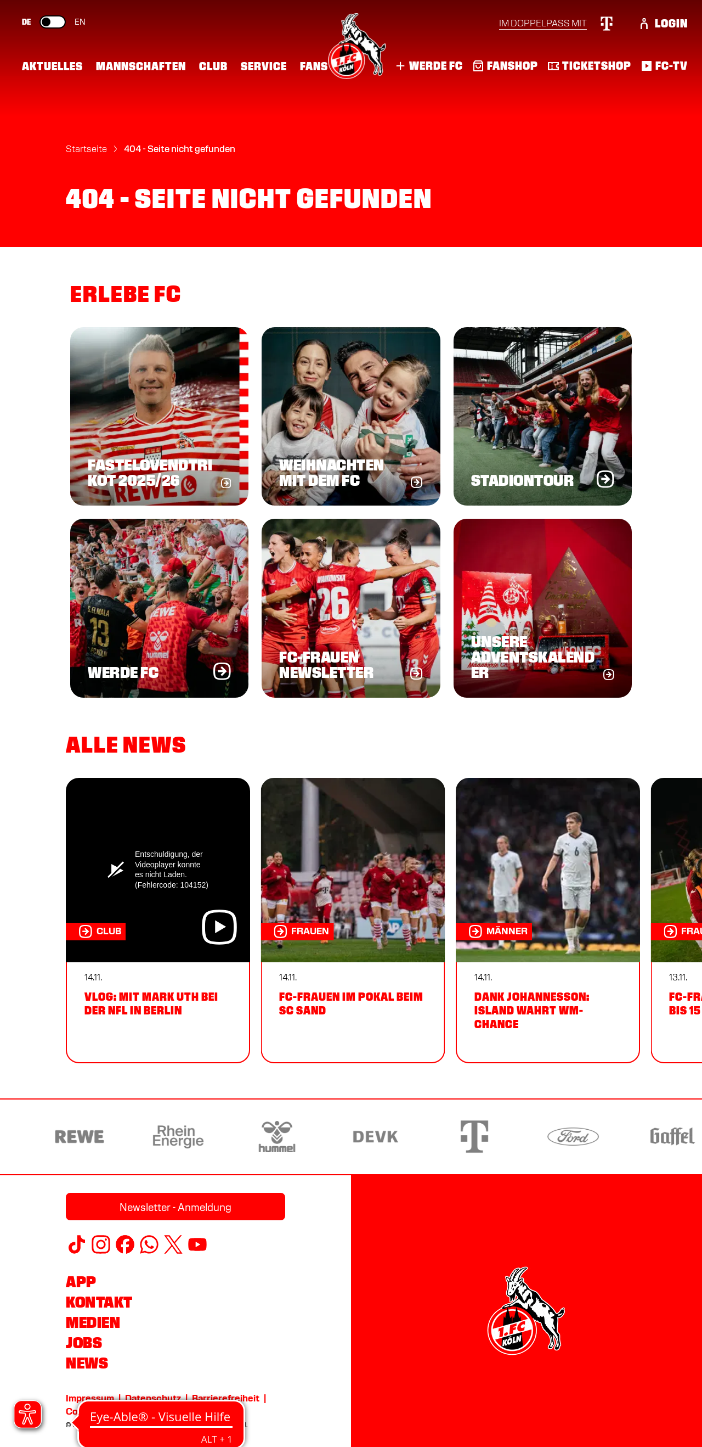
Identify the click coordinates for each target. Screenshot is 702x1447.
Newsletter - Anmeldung (175, 1207)
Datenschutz (153, 1398)
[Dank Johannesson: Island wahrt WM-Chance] (548, 920)
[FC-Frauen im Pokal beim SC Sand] (353, 920)
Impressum (90, 1398)
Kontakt (99, 1302)
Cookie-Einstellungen (112, 1411)
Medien (93, 1322)
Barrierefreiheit (225, 1398)
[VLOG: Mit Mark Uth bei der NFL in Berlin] (158, 920)
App (81, 1281)
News (87, 1363)
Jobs (84, 1342)
